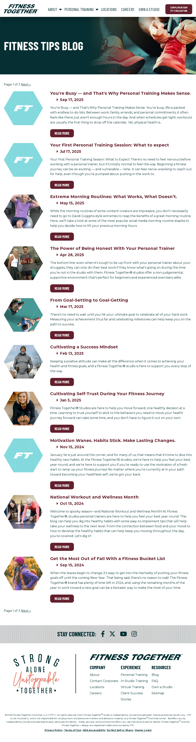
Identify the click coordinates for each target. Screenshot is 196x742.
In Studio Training (134, 681)
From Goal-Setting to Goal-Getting (89, 300)
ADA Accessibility (94, 730)
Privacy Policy (53, 730)
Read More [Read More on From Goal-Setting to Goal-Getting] (62, 335)
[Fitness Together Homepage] (21, 8)
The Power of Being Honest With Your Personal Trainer (112, 248)
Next (26, 84)
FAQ (155, 681)
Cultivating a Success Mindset (84, 347)
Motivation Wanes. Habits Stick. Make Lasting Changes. (113, 440)
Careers (95, 693)
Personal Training (134, 675)
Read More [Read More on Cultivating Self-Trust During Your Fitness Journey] (62, 428)
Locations (97, 687)
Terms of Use (72, 730)
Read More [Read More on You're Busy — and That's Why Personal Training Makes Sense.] (62, 133)
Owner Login (143, 730)
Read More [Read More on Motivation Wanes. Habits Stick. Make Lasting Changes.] (62, 485)
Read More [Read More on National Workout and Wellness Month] (62, 547)
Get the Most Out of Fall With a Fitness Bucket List (107, 558)
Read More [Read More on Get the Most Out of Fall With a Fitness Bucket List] (62, 598)
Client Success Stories (132, 696)
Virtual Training (132, 687)
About (95, 675)
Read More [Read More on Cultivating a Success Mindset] (62, 382)
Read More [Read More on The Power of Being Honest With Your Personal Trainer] (62, 288)
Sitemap (158, 693)
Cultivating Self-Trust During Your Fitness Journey (107, 393)
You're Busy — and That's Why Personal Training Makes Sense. (120, 93)
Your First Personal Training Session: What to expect (109, 145)
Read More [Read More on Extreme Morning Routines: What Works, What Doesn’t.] (62, 236)
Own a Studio (162, 687)
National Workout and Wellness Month (94, 497)
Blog (155, 675)
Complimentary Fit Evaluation (179, 9)
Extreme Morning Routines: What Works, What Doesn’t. (113, 196)
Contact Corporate (104, 681)
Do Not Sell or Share (120, 730)
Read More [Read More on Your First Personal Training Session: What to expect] (62, 185)
